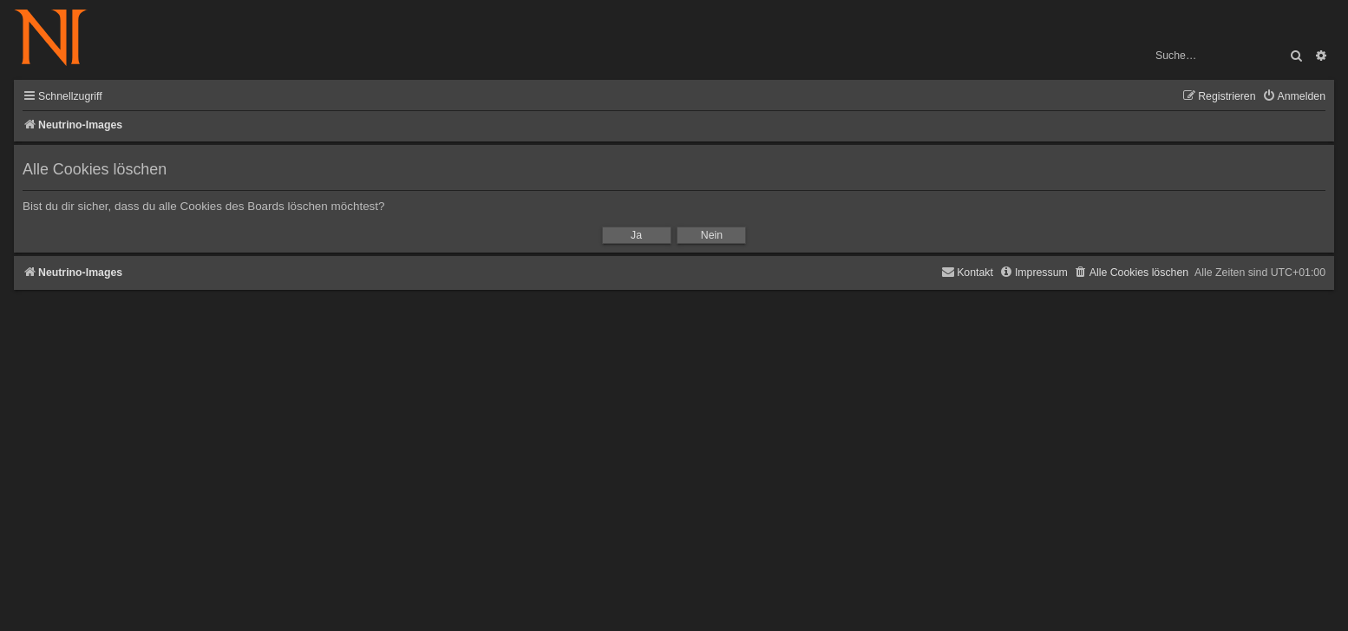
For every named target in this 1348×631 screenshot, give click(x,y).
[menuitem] (1293, 96)
